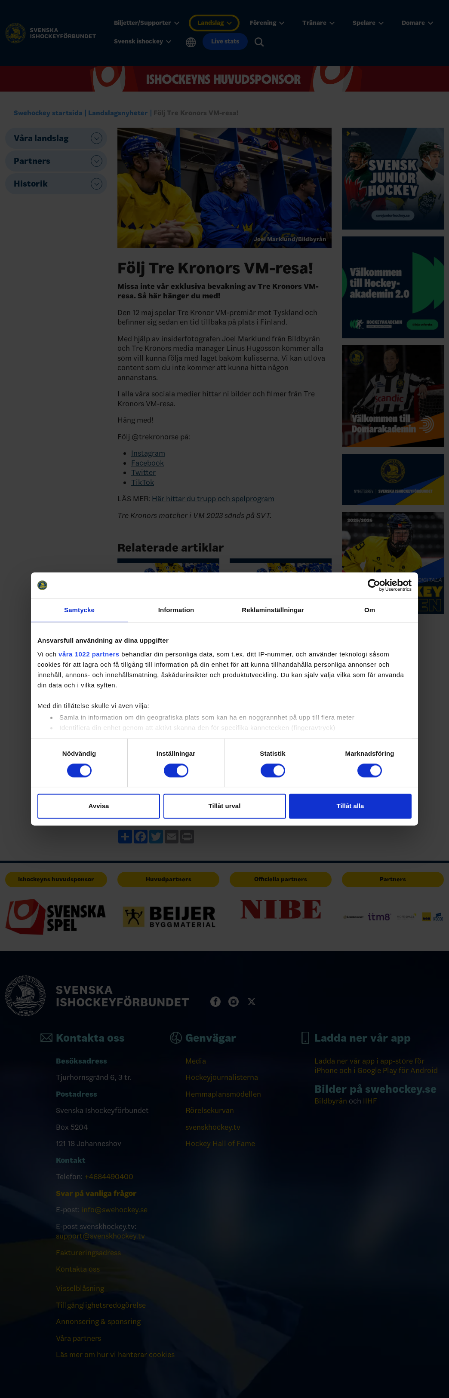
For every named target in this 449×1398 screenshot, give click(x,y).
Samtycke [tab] (79, 609)
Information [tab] (176, 609)
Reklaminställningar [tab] (273, 609)
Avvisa (99, 806)
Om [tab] (369, 609)
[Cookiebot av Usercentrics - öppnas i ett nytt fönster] (374, 585)
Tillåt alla (350, 806)
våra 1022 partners (89, 654)
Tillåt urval (225, 806)
